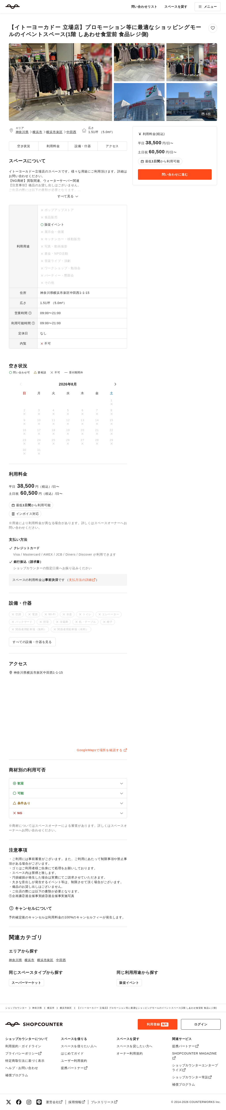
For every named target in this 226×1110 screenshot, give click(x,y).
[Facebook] (18, 1102)
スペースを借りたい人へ (79, 1046)
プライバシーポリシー (23, 1053)
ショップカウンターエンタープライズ (195, 1068)
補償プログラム (16, 1075)
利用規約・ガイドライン (23, 1046)
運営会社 (54, 1102)
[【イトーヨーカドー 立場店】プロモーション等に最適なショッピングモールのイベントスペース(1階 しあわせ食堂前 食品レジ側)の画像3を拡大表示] (191, 62)
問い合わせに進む (175, 174)
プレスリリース (104, 1102)
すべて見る (68, 196)
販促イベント (129, 982)
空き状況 (23, 146)
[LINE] (39, 1102)
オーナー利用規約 (130, 1053)
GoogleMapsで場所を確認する (102, 750)
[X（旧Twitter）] (8, 1102)
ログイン (200, 1024)
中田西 (71, 132)
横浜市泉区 (54, 132)
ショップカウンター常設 (192, 1077)
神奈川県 (22, 132)
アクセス (112, 146)
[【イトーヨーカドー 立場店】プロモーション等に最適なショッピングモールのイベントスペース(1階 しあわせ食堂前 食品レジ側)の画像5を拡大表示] (191, 102)
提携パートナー (74, 1068)
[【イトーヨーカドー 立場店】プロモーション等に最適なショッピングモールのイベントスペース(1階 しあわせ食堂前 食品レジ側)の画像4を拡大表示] (139, 102)
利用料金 (53, 146)
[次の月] (115, 384)
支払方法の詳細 (82, 580)
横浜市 (37, 132)
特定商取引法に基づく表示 (25, 1060)
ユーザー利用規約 (74, 1060)
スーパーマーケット (26, 982)
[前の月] (21, 384)
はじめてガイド (72, 1053)
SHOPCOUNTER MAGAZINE (194, 1056)
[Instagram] (29, 1102)
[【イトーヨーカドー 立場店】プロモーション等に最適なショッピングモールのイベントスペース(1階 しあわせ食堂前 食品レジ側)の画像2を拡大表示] (139, 62)
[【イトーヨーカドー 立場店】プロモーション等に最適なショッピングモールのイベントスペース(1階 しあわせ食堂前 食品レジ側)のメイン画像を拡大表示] (60, 82)
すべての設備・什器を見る (32, 642)
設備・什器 (83, 146)
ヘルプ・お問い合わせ (21, 1068)
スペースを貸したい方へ (135, 1046)
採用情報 (76, 1102)
